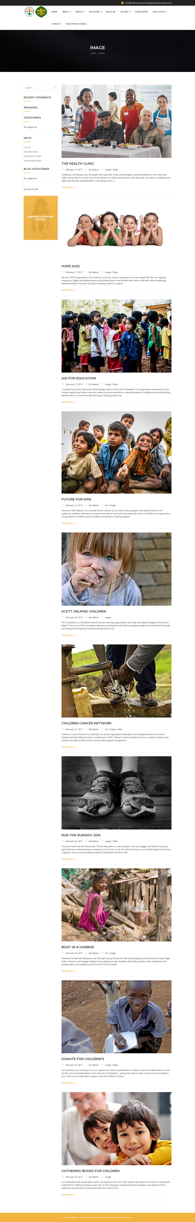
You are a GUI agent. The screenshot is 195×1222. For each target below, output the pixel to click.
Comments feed (32, 156)
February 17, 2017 (72, 169)
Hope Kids (71, 266)
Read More (69, 187)
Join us (79, 12)
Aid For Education (79, 378)
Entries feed (31, 152)
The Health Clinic (78, 163)
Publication (141, 12)
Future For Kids (76, 499)
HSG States (159, 12)
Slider (115, 169)
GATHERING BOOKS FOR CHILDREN (91, 1171)
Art (106, 505)
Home (54, 12)
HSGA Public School (76, 24)
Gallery (124, 12)
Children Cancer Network (87, 723)
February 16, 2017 (72, 617)
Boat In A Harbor (78, 947)
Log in (27, 147)
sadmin (95, 169)
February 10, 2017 (72, 1177)
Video (120, 729)
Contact (56, 24)
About (65, 12)
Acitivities (94, 12)
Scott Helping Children (84, 611)
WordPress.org (33, 161)
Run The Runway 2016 (81, 835)
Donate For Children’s (83, 1059)
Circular (110, 12)
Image (102, 53)
